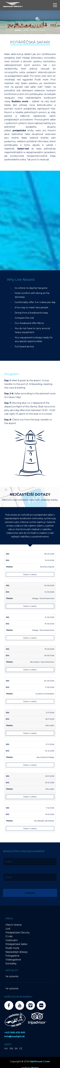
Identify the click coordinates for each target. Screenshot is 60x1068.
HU (6, 1048)
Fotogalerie (12, 955)
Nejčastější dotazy (17, 951)
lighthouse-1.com (40, 1061)
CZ (20, 1048)
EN (11, 1048)
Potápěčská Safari (16, 944)
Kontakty (11, 963)
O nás (9, 936)
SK (16, 1048)
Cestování (12, 940)
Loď (8, 928)
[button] (18, 30)
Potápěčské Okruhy (18, 932)
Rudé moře (12, 948)
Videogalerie (13, 959)
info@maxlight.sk (14, 1036)
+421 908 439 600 (14, 1032)
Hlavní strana (14, 924)
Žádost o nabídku (30, 574)
